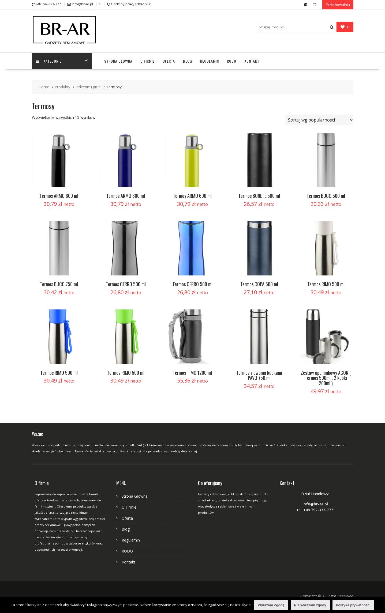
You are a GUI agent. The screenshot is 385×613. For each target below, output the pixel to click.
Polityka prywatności (353, 605)
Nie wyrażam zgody (310, 605)
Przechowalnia (338, 4)
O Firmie (147, 61)
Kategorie (48, 61)
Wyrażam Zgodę (271, 605)
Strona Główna (118, 61)
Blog (187, 61)
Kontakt (251, 61)
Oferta (169, 61)
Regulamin (209, 61)
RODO (231, 61)
